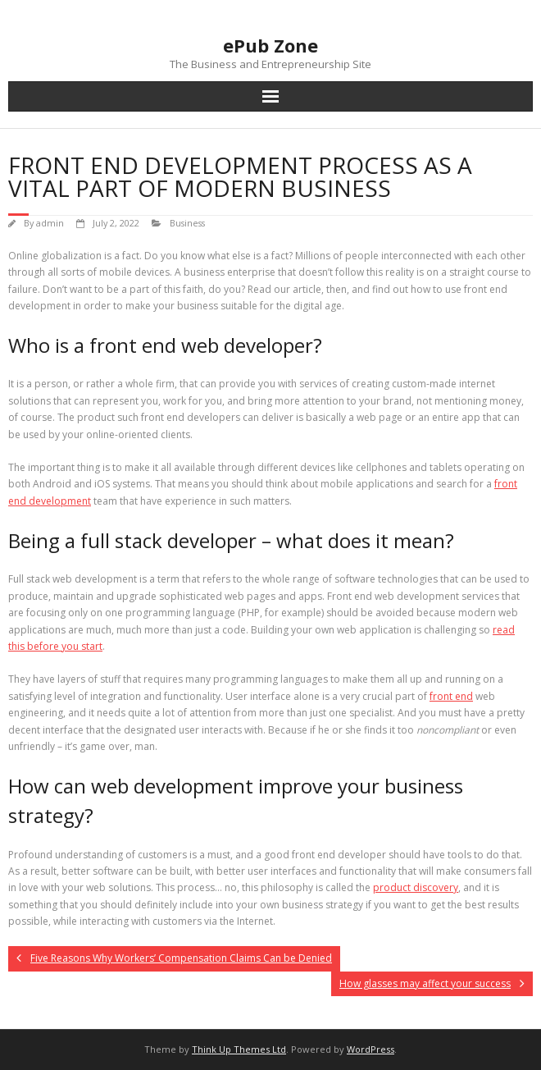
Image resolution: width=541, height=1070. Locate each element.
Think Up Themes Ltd (239, 1049)
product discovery (415, 887)
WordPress (370, 1049)
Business (187, 223)
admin (50, 223)
